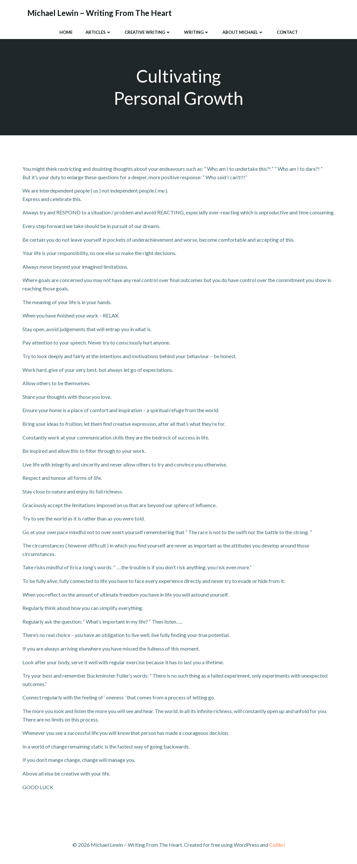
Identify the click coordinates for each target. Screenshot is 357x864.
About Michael (243, 32)
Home (66, 32)
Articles (99, 32)
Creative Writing (148, 32)
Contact (287, 32)
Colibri (277, 845)
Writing (196, 32)
